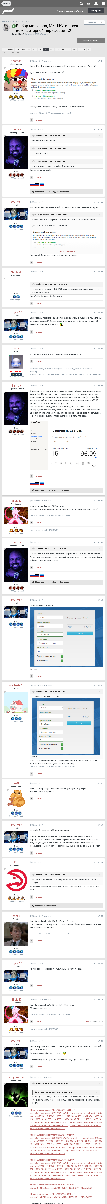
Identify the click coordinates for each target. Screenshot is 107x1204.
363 (74, 49)
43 (102, 22)
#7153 (100, 825)
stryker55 (16, 202)
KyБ (87, 1022)
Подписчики (91, 22)
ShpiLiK (16, 500)
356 (34, 49)
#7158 (100, 1041)
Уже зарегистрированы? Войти (70, 11)
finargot (16, 61)
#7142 (100, 129)
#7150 (100, 600)
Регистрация (96, 11)
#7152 (100, 783)
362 (69, 49)
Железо (44, 34)
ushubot (16, 271)
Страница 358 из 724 (12, 53)
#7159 (100, 1077)
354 (23, 49)
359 (51, 49)
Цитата (39, 120)
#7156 (100, 964)
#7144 (100, 272)
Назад (10, 49)
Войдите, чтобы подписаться (16, 21)
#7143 (100, 202)
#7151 (100, 685)
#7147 (100, 386)
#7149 (100, 542)
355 (29, 49)
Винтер (16, 129)
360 (57, 49)
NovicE (21, 34)
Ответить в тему (91, 41)
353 (17, 49)
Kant (16, 348)
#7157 (100, 1000)
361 (63, 49)
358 (46, 49)
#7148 (100, 501)
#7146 (100, 349)
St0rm (16, 862)
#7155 (100, 916)
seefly (16, 915)
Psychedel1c (16, 685)
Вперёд (82, 49)
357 (40, 49)
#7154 (100, 862)
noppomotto (16, 1077)
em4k (16, 783)
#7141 (100, 61)
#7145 (100, 313)
